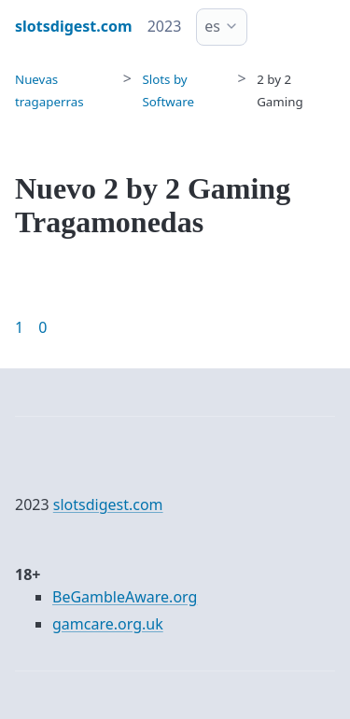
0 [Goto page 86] (42, 327)
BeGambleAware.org (124, 597)
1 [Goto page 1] (19, 327)
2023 (164, 26)
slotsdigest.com (108, 504)
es (212, 26)
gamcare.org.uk (107, 624)
